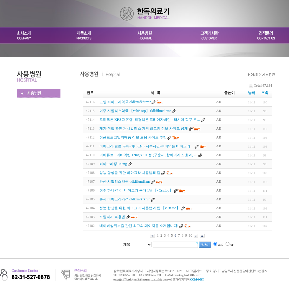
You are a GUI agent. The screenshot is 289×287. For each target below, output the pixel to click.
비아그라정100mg (113, 164)
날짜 (251, 93)
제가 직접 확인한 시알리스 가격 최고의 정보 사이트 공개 (143, 128)
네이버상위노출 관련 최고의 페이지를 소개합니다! (138, 226)
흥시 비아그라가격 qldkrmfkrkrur (124, 199)
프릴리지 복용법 (112, 217)
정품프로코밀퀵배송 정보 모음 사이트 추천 (133, 137)
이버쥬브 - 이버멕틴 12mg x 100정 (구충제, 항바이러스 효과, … (148, 155)
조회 (264, 93)
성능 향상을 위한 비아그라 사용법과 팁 (129, 173)
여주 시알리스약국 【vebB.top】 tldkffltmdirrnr (135, 111)
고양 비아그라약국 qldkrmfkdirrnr (125, 102)
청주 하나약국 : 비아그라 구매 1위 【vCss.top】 (136, 190)
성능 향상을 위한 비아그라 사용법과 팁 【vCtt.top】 (140, 208)
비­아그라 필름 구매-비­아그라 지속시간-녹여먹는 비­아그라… (146, 146)
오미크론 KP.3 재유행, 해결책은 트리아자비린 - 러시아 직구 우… (149, 120)
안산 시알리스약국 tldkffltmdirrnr (124, 181)
